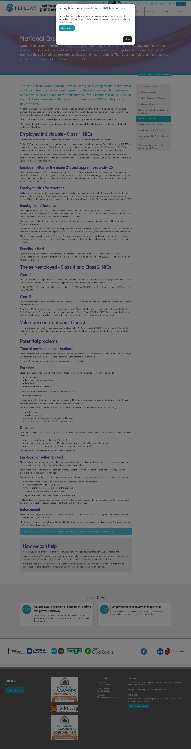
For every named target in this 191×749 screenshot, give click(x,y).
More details (66, 28)
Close (127, 39)
